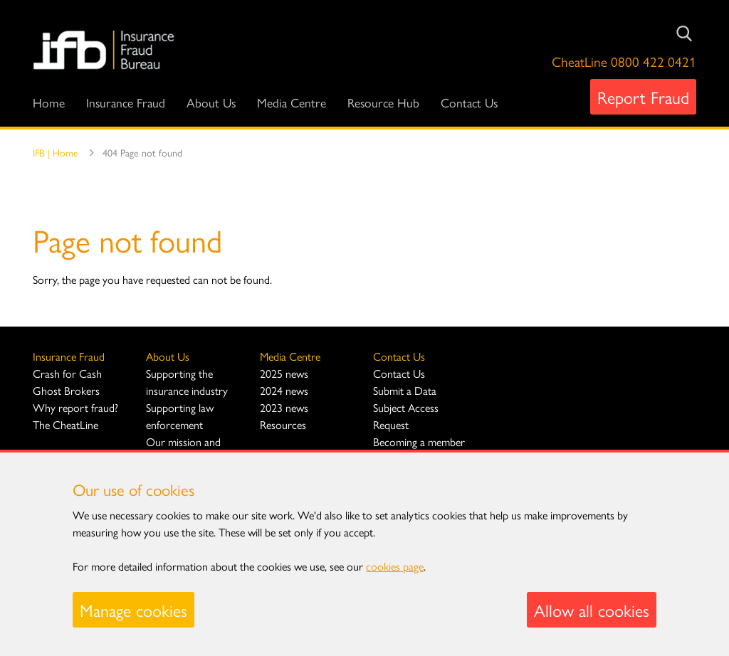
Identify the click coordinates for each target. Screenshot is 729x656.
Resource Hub (383, 102)
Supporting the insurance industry (187, 381)
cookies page (395, 566)
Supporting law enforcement (180, 416)
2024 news (284, 390)
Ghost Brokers (66, 390)
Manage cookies (133, 610)
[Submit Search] (684, 33)
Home (49, 102)
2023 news (284, 407)
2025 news (284, 373)
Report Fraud (643, 97)
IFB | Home (55, 152)
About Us (211, 102)
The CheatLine (65, 424)
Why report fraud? (75, 407)
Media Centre (291, 102)
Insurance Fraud (125, 102)
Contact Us (469, 102)
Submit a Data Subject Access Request (406, 407)
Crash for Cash (67, 373)
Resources (283, 424)
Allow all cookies (591, 610)
